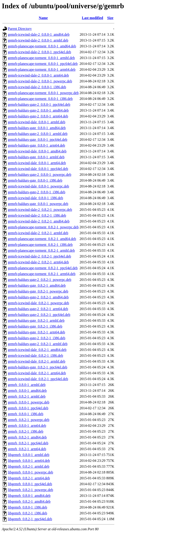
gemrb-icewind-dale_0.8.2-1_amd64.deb (37, 350)
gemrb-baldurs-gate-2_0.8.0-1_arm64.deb (38, 116)
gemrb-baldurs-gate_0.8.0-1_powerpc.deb (38, 204)
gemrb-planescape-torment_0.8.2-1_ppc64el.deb (43, 268)
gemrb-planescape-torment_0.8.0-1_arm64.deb (41, 69)
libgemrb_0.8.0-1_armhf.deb (28, 455)
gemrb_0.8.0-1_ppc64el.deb (28, 408)
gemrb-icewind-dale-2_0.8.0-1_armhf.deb (38, 40)
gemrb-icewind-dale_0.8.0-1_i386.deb (35, 198)
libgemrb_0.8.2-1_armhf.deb (28, 466)
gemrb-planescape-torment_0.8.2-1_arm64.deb (41, 274)
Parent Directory (20, 29)
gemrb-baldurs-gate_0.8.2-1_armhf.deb (36, 320)
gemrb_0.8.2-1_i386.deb (25, 431)
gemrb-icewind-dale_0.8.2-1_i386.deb (35, 355)
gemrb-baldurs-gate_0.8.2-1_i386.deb (35, 326)
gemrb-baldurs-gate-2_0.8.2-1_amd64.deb (38, 297)
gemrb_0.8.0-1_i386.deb (25, 414)
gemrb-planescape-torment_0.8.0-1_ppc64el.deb (43, 64)
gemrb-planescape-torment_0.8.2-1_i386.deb (40, 245)
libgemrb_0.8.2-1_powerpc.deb (30, 490)
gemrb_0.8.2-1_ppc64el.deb (28, 443)
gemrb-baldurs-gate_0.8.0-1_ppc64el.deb (37, 139)
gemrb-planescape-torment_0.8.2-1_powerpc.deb (43, 227)
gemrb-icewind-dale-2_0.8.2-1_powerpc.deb (40, 209)
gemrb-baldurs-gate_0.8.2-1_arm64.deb (36, 332)
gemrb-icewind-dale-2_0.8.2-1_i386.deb (37, 215)
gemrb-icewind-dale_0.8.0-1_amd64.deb (37, 151)
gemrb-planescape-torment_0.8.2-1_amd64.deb (42, 239)
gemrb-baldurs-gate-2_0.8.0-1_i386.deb (36, 192)
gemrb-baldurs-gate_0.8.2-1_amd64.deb (37, 285)
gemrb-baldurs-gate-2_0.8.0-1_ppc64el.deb (39, 104)
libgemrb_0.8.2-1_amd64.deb (29, 501)
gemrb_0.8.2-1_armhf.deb (27, 396)
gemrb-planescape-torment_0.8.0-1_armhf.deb (41, 58)
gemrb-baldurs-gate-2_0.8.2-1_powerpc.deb (39, 280)
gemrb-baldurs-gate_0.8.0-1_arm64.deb (36, 145)
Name (43, 18)
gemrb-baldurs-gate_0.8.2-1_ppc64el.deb (37, 367)
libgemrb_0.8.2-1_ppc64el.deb (30, 519)
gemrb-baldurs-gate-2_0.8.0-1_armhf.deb (37, 134)
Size (110, 18)
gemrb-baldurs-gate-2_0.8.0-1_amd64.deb (38, 110)
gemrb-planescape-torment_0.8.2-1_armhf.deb (41, 250)
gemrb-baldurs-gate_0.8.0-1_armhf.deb (36, 157)
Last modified (92, 18)
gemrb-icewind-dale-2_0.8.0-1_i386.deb (37, 87)
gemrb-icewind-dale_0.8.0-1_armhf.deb (36, 122)
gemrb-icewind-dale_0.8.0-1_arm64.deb (37, 163)
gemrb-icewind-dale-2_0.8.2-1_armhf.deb (38, 233)
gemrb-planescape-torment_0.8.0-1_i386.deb (40, 99)
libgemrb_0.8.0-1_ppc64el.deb (30, 484)
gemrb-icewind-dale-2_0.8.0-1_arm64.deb (38, 75)
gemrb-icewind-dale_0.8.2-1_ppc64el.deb (38, 379)
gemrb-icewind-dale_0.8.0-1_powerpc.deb (38, 186)
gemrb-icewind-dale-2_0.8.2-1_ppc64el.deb (39, 256)
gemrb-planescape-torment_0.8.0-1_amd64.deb (42, 46)
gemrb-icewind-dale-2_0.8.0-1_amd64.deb (38, 34)
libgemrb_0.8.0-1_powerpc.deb (30, 472)
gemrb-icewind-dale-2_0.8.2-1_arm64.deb (38, 262)
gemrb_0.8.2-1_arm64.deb (27, 449)
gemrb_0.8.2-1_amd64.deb (27, 437)
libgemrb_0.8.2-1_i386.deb (27, 513)
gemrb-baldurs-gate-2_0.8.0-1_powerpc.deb (39, 174)
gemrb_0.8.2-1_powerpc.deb (28, 420)
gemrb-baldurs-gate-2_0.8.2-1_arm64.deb (38, 309)
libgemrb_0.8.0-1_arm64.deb (29, 461)
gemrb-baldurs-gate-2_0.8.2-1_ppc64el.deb (39, 315)
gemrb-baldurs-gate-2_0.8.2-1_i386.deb (36, 338)
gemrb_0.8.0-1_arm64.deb (27, 425)
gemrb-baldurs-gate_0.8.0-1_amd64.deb (37, 128)
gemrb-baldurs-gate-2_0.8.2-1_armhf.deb (37, 344)
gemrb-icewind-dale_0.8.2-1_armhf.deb (36, 361)
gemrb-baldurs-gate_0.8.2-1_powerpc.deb (38, 291)
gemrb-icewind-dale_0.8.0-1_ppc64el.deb (38, 169)
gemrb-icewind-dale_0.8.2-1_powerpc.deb (38, 303)
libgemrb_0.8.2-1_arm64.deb (29, 478)
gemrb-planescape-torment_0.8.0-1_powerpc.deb (43, 93)
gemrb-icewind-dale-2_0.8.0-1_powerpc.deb (40, 81)
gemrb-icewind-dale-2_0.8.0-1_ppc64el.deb (39, 52)
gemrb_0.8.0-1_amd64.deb (27, 390)
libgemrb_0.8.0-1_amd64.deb (29, 496)
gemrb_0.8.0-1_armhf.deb (27, 385)
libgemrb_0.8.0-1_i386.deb (27, 507)
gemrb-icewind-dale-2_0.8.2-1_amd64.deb (38, 221)
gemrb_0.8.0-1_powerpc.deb (28, 402)
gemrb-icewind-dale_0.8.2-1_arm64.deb (37, 373)
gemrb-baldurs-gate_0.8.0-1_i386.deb (35, 180)
